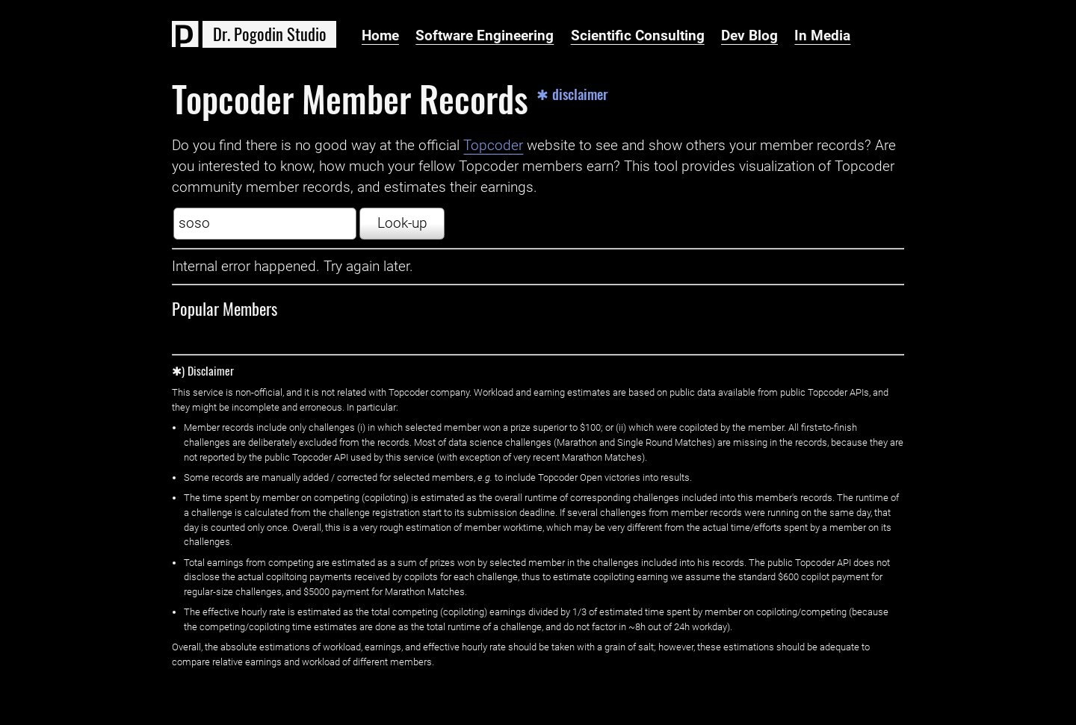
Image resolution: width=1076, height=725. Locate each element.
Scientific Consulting (638, 36)
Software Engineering (484, 36)
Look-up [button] (402, 223)
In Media (822, 36)
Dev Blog (749, 36)
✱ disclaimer (572, 94)
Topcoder (493, 145)
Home (380, 36)
